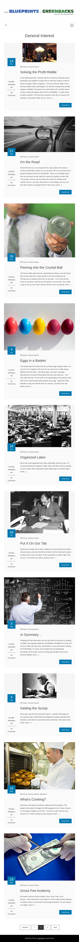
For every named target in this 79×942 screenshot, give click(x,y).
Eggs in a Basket (33, 360)
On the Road (30, 162)
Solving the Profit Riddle (38, 72)
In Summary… (31, 634)
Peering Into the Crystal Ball (41, 267)
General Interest (33, 67)
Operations (43, 794)
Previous (25, 927)
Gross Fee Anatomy (35, 890)
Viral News (40, 938)
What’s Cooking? (33, 799)
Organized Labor (33, 457)
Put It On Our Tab (33, 543)
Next (55, 927)
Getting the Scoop (34, 708)
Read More (65, 105)
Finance (24, 67)
